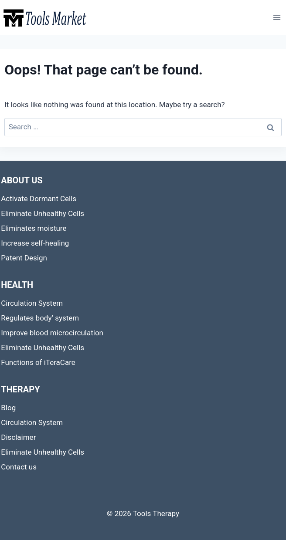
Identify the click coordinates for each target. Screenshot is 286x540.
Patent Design (24, 257)
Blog (8, 407)
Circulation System (32, 303)
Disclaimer (18, 437)
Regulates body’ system (40, 318)
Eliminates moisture (33, 228)
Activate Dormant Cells (38, 198)
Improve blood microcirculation (52, 332)
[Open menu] (277, 17)
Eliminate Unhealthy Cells (42, 213)
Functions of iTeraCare (38, 362)
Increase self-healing (35, 243)
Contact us (19, 466)
